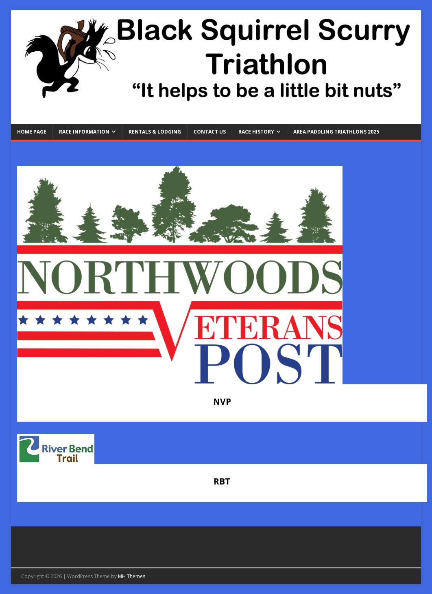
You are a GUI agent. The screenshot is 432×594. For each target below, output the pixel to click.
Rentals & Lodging (155, 131)
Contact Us (210, 131)
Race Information (84, 131)
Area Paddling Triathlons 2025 (336, 131)
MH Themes (131, 576)
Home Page (31, 131)
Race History (256, 131)
